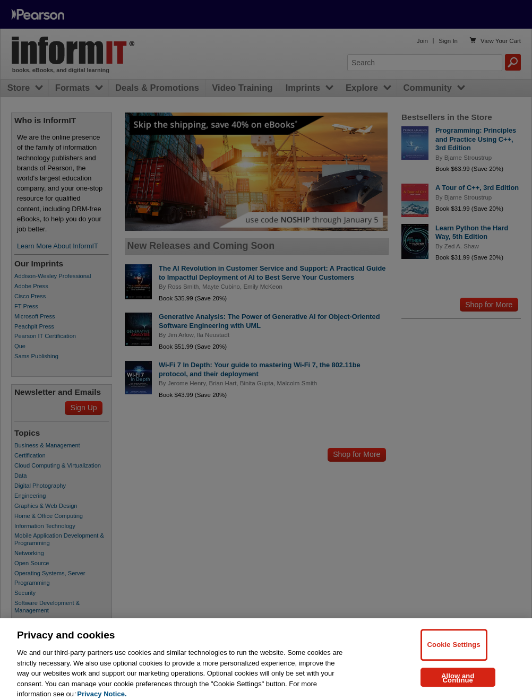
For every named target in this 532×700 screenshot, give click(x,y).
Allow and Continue (458, 684)
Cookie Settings (453, 651)
